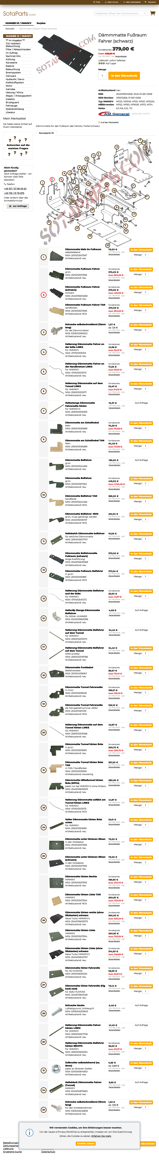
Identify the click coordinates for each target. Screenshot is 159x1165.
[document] (85, 1136)
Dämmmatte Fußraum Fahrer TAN (85, 305)
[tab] (46, 133)
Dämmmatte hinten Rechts (81, 876)
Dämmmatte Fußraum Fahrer (82, 269)
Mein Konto (112, 2)
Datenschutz (48, 1152)
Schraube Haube (74, 1005)
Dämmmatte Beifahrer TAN (81, 496)
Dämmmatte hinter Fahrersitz (82, 968)
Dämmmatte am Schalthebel (82, 422)
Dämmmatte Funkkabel (79, 667)
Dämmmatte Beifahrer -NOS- (82, 514)
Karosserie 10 (46, 133)
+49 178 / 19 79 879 (14, 193)
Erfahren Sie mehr (101, 1136)
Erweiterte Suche (12, 1152)
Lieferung (8, 1148)
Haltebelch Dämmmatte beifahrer (84, 533)
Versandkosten (121, 56)
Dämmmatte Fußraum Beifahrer (84, 571)
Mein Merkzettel (133, 2)
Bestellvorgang (11, 1143)
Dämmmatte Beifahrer (78, 460)
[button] (152, 2)
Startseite (9, 29)
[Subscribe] (148, 1143)
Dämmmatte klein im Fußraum (83, 249)
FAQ (98, 2)
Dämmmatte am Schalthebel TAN (84, 440)
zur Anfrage (20, 206)
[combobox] (121, 13)
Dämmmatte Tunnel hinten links (84, 744)
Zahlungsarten (11, 1145)
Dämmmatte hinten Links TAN (83, 894)
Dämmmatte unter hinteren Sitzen (85, 839)
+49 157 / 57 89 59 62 (15, 188)
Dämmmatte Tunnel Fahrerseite (84, 687)
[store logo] (19, 13)
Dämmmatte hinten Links (80, 930)
